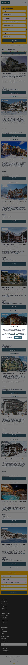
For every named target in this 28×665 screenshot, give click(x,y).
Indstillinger (9, 337)
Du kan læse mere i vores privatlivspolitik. (17, 334)
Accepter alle (18, 337)
